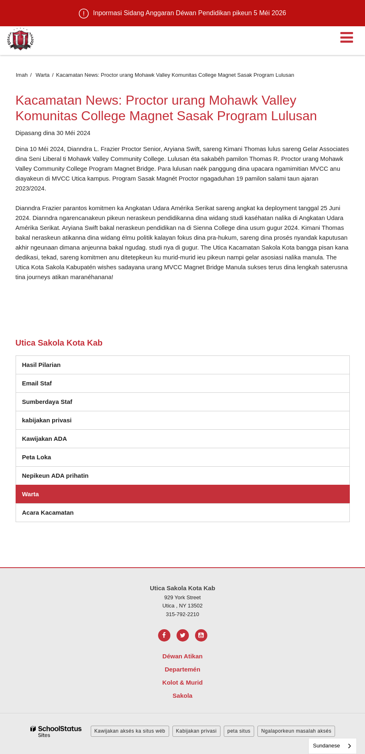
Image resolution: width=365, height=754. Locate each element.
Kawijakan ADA (44, 438)
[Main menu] (346, 37)
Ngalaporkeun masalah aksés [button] (296, 731)
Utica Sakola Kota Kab (59, 342)
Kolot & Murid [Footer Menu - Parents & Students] (182, 682)
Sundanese (326, 746)
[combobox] (332, 746)
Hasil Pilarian (41, 364)
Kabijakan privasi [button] (196, 731)
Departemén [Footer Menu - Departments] (182, 669)
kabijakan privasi (47, 420)
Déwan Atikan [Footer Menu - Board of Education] (183, 656)
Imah (22, 75)
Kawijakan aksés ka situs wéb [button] (129, 731)
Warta (43, 75)
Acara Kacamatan (48, 512)
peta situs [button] (238, 731)
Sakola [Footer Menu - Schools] (182, 695)
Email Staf (37, 383)
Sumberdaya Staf (47, 401)
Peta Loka (36, 457)
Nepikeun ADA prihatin (55, 475)
